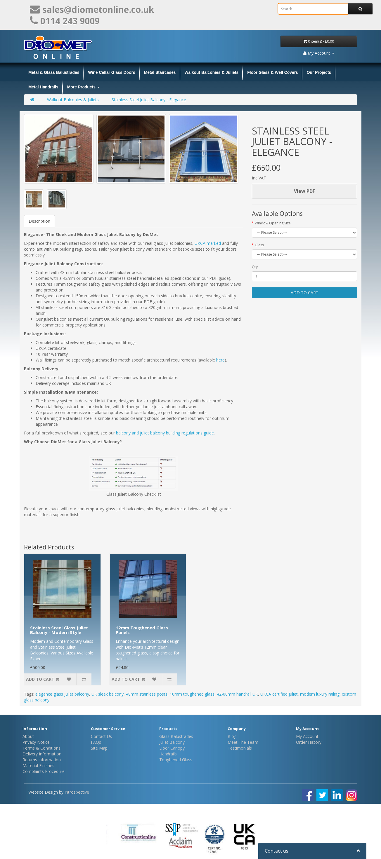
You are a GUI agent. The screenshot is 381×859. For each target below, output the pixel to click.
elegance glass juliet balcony (62, 694)
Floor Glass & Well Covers (272, 72)
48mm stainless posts (146, 694)
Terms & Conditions (41, 748)
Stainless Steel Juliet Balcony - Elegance (149, 99)
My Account (307, 736)
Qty (255, 266)
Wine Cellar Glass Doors (111, 72)
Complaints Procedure (43, 771)
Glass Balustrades (176, 736)
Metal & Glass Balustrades (53, 72)
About (28, 736)
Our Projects (319, 72)
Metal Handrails (43, 87)
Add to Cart (304, 292)
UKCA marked (208, 243)
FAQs (96, 742)
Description (39, 221)
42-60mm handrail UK (237, 694)
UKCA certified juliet (279, 694)
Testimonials (240, 748)
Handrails (168, 754)
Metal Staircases (160, 72)
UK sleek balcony (107, 694)
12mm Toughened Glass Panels (142, 630)
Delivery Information (41, 754)
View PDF (304, 191)
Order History (308, 742)
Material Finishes (38, 765)
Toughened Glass (175, 759)
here (220, 360)
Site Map (99, 748)
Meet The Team (243, 742)
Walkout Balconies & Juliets (212, 72)
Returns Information (41, 759)
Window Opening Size (273, 223)
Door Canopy (172, 748)
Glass (259, 244)
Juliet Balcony (172, 742)
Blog (232, 736)
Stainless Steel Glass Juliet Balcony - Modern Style (59, 630)
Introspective (77, 792)
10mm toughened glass (192, 694)
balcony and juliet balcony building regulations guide (165, 433)
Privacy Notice (36, 742)
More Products (83, 87)
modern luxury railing (320, 694)
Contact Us (101, 736)
